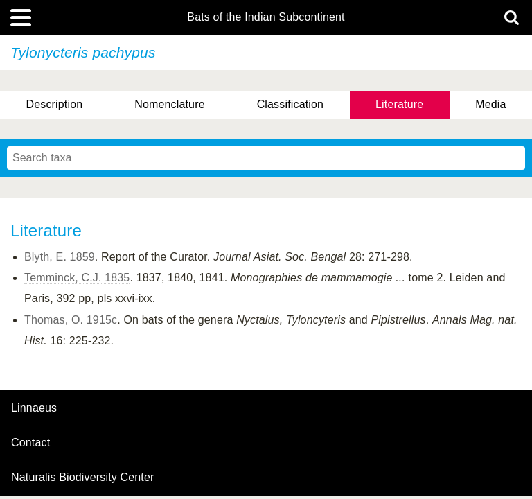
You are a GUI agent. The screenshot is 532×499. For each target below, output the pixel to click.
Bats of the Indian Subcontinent (265, 17)
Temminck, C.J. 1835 (77, 277)
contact (30, 442)
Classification (290, 104)
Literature (399, 104)
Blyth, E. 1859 (59, 257)
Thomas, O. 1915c (70, 320)
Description (54, 104)
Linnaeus (34, 408)
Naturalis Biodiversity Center (82, 477)
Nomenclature (169, 104)
